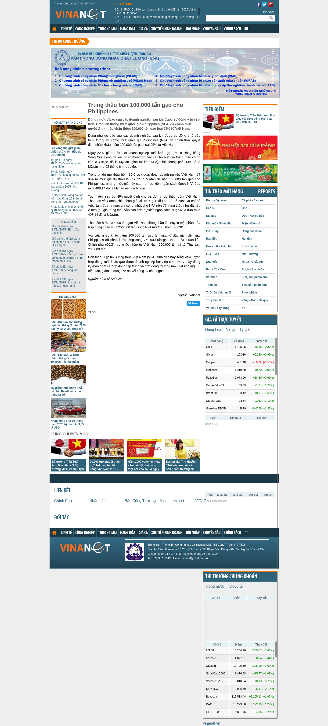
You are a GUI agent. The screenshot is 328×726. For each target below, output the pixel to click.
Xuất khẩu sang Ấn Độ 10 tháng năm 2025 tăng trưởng (67, 187)
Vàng (230, 330)
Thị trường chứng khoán (231, 577)
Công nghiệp (85, 29)
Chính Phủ (63, 501)
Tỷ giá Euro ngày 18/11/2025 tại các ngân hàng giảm (66, 163)
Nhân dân (98, 501)
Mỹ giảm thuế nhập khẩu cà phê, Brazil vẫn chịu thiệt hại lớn (67, 391)
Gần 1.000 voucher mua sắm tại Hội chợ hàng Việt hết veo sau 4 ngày (144, 465)
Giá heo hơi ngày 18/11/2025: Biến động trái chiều (66, 230)
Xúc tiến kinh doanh (166, 29)
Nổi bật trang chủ (68, 122)
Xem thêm (246, 28)
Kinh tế (66, 29)
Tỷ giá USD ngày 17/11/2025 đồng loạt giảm (65, 270)
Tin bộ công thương (68, 41)
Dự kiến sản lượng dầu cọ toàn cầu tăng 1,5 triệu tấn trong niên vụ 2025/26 (67, 198)
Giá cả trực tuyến (223, 320)
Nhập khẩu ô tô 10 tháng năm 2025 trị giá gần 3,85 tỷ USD (67, 424)
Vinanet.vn (211, 723)
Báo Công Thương (140, 501)
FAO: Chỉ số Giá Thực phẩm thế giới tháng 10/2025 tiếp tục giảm (157, 18)
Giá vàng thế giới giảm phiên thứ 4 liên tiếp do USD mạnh (66, 152)
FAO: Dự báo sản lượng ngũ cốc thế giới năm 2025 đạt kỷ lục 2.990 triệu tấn (156, 11)
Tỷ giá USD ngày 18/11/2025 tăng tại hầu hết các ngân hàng (68, 175)
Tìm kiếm (268, 11)
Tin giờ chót (124, 4)
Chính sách (232, 29)
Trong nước (215, 586)
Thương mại (107, 29)
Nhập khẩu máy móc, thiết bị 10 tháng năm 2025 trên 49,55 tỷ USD (67, 210)
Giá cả (143, 29)
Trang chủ (54, 29)
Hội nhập (193, 29)
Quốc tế (236, 586)
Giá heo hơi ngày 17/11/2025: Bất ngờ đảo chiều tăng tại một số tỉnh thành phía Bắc (67, 256)
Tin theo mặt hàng (224, 192)
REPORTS (266, 192)
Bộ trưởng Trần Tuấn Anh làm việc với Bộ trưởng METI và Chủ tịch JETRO (255, 119)
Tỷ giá (244, 330)
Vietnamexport (172, 501)
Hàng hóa (127, 29)
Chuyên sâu (212, 29)
